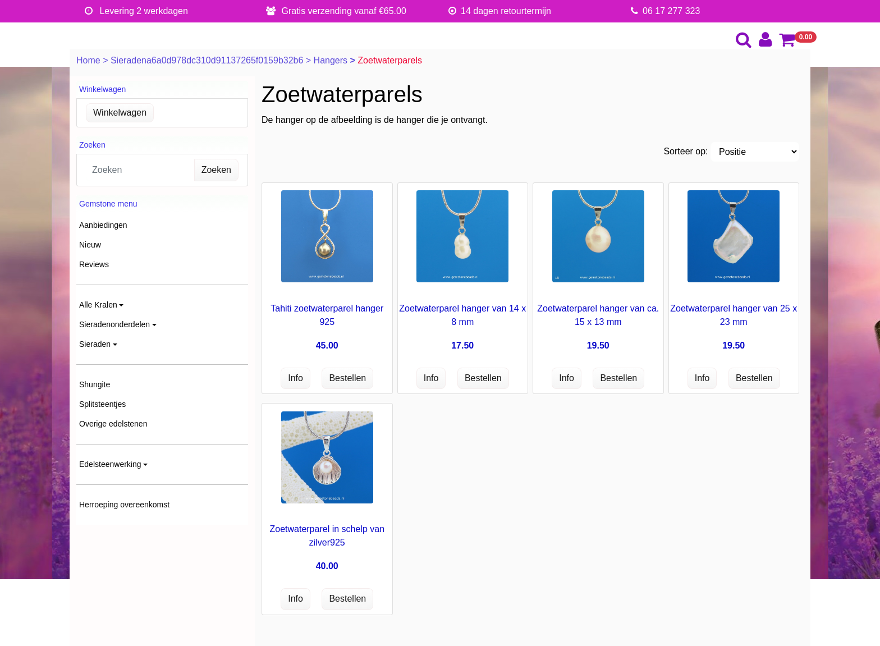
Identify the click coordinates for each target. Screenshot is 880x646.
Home (89, 60)
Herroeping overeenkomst (124, 504)
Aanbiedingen (103, 225)
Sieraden (95, 344)
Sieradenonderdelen (114, 324)
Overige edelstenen (113, 423)
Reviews (94, 264)
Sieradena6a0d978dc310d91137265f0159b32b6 (208, 60)
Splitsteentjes (102, 404)
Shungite (94, 384)
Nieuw (90, 244)
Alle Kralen (98, 304)
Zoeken (216, 170)
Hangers (332, 60)
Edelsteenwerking (110, 464)
